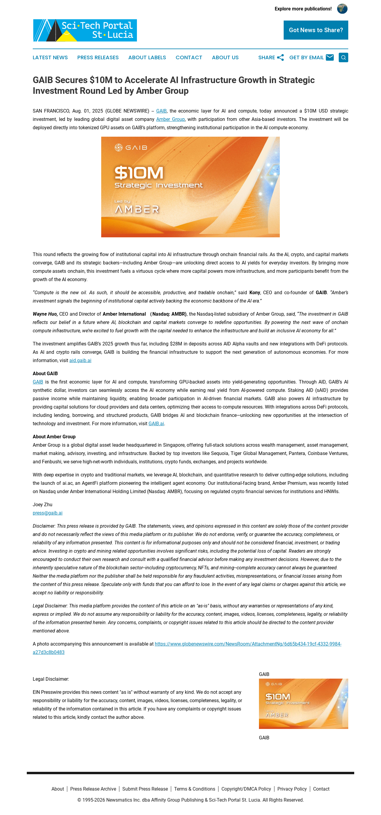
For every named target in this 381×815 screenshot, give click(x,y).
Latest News (50, 57)
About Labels (147, 57)
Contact (189, 57)
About (57, 789)
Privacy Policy (292, 789)
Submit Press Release (145, 789)
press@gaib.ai (48, 513)
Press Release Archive (93, 789)
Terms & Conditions (194, 789)
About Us (225, 57)
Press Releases (98, 57)
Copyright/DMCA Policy (246, 789)
